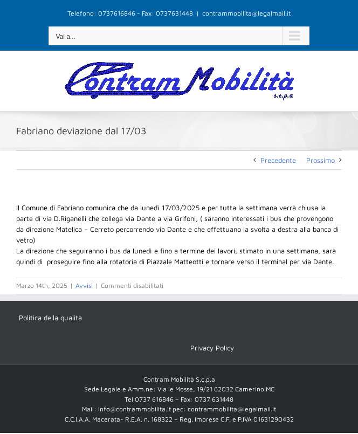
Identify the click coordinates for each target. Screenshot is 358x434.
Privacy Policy (212, 347)
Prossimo (320, 160)
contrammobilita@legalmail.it (246, 13)
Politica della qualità (50, 317)
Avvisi (84, 285)
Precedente (278, 160)
